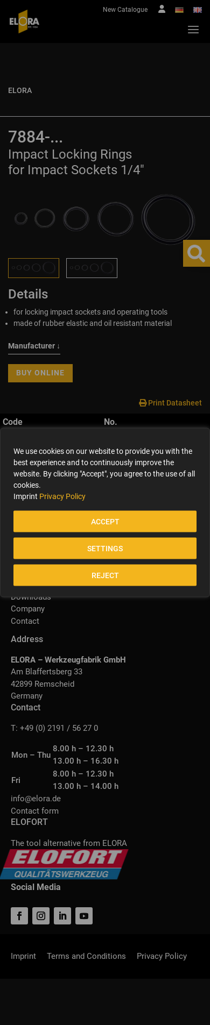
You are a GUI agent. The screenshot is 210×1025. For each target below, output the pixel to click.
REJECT (105, 575)
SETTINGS (105, 548)
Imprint (25, 496)
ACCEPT (105, 521)
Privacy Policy (62, 496)
